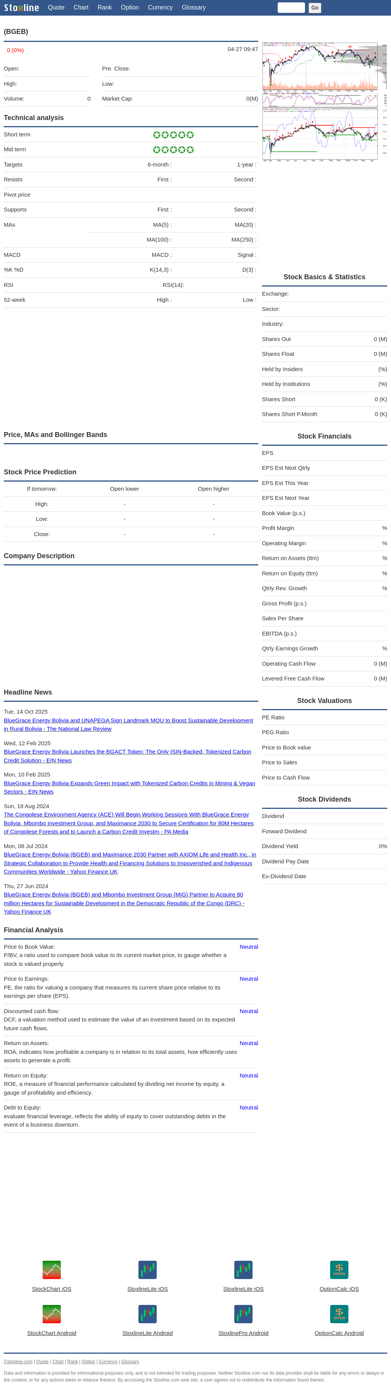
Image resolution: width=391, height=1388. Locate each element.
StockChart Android (51, 1333)
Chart (81, 7)
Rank (105, 7)
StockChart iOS (51, 1289)
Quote (56, 7)
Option (130, 7)
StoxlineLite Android (147, 1333)
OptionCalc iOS (339, 1289)
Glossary (194, 7)
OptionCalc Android (339, 1333)
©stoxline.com (18, 1361)
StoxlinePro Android (243, 1333)
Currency (160, 7)
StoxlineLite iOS (147, 1289)
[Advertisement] (131, 367)
